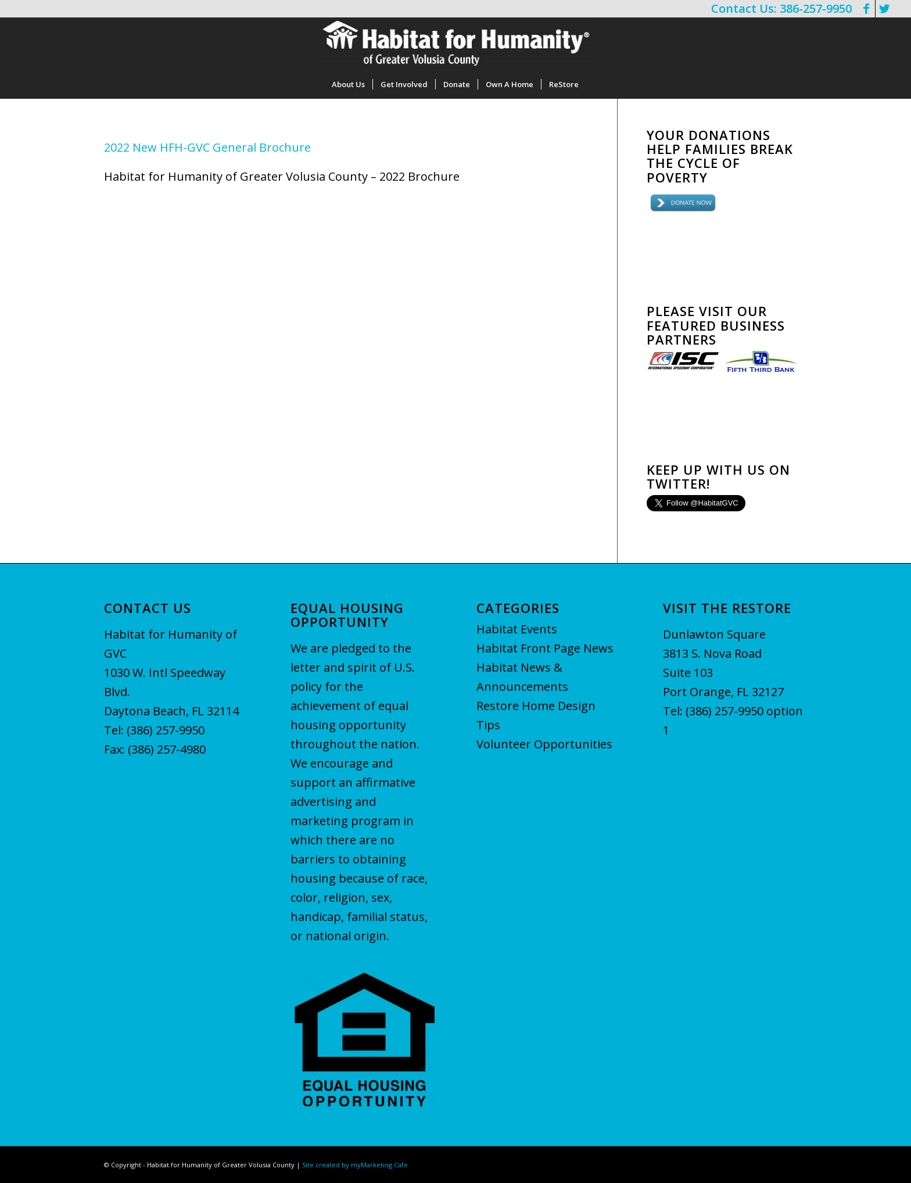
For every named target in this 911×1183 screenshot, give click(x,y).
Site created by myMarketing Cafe (355, 1164)
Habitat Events (516, 629)
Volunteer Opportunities (544, 744)
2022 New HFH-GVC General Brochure (207, 147)
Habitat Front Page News (545, 648)
